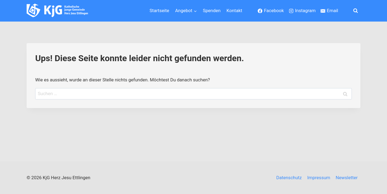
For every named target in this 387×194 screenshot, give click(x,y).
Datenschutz (289, 177)
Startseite (159, 10)
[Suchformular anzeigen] (355, 11)
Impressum (318, 177)
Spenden (212, 10)
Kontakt (234, 10)
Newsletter (347, 177)
